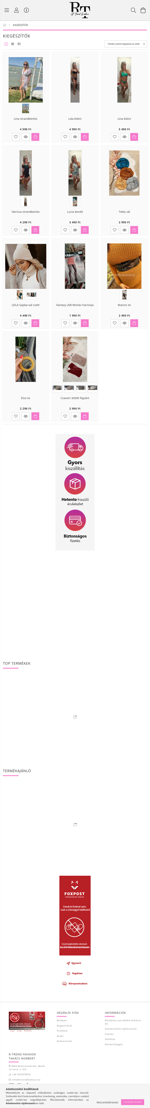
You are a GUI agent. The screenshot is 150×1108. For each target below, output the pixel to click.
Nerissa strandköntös (26, 215)
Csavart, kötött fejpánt (75, 401)
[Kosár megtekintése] (143, 12)
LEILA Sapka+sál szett (25, 308)
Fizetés (109, 1036)
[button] (25, 140)
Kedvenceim (64, 1044)
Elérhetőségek (114, 1047)
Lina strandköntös (25, 122)
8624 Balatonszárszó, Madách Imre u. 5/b (27, 1071)
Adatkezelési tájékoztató (121, 1031)
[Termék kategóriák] (7, 12)
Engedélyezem (132, 1102)
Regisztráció (64, 1028)
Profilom (62, 1033)
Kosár (60, 1038)
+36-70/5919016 (21, 1077)
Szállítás (110, 1042)
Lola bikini (75, 122)
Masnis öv (124, 308)
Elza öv (25, 401)
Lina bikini (124, 122)
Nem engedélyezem (107, 1102)
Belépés (62, 1023)
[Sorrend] (126, 47)
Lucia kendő (75, 215)
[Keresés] (133, 12)
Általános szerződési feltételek (123, 1025)
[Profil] (17, 12)
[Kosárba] (35, 140)
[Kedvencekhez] (16, 140)
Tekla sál (124, 215)
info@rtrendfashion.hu (26, 1082)
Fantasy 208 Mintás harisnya (75, 308)
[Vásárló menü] (26, 12)
